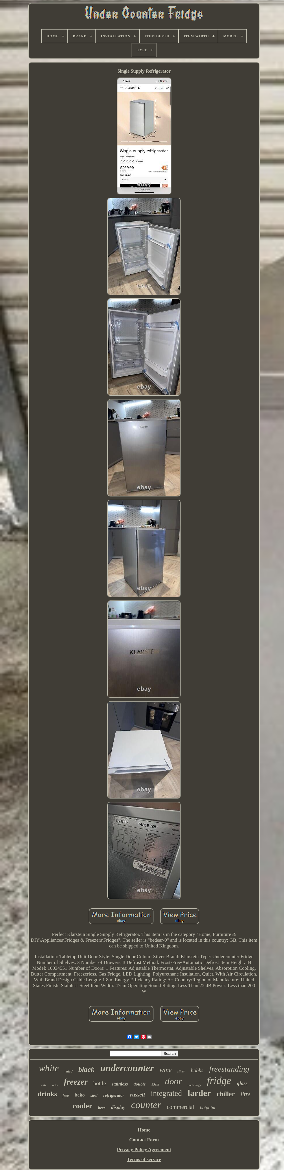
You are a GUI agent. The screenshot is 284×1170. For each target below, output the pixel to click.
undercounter (127, 1068)
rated (68, 1071)
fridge (219, 1080)
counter (146, 1104)
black (86, 1069)
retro (55, 1085)
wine (166, 1069)
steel (94, 1095)
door (173, 1081)
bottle (99, 1083)
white (49, 1068)
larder (199, 1093)
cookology (194, 1085)
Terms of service (144, 1159)
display (118, 1107)
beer (101, 1108)
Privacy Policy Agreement (144, 1149)
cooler (82, 1106)
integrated (166, 1093)
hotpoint (207, 1107)
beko (80, 1095)
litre (245, 1094)
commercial (180, 1107)
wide (43, 1085)
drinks (47, 1094)
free (66, 1095)
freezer (76, 1081)
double (140, 1084)
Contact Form (144, 1140)
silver (181, 1071)
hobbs (197, 1070)
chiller (226, 1094)
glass (242, 1083)
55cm (155, 1084)
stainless (120, 1083)
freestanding (229, 1068)
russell (137, 1095)
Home (144, 1130)
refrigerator (113, 1095)
